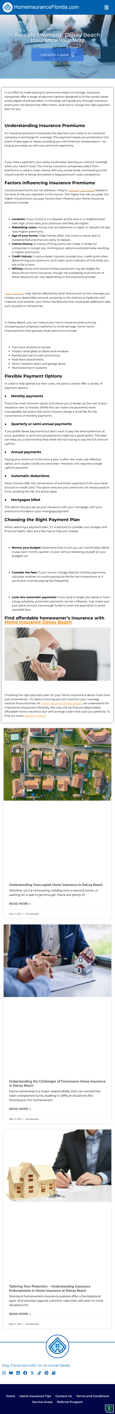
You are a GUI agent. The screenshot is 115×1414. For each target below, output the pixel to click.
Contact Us (63, 1396)
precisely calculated (81, 190)
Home (10, 1396)
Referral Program (70, 1402)
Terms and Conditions (92, 1396)
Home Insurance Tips (35, 1396)
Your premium (14, 293)
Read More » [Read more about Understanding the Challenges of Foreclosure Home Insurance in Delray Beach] (20, 1109)
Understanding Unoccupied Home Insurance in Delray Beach (56, 884)
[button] (106, 7)
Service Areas (42, 1402)
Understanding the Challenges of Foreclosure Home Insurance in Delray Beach (57, 1083)
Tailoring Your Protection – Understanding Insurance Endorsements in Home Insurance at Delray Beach (49, 1288)
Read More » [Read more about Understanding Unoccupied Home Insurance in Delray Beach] (20, 903)
